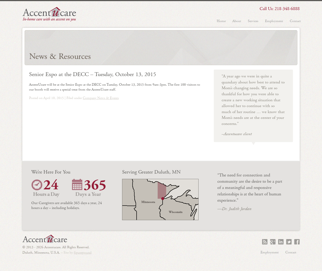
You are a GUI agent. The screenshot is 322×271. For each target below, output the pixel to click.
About (236, 21)
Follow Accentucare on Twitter (289, 241)
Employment (274, 21)
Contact (295, 21)
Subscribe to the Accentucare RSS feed (264, 241)
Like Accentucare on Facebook (297, 241)
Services (253, 21)
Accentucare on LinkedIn (281, 241)
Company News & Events (101, 98)
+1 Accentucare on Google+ (272, 241)
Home (221, 21)
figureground (82, 252)
